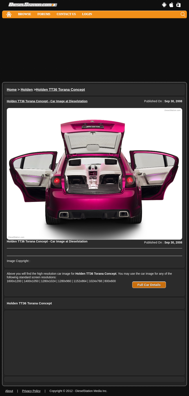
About (9, 391)
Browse (24, 14)
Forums (43, 14)
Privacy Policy (31, 391)
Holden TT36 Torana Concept (60, 90)
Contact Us (66, 14)
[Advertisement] (94, 50)
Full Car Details (149, 285)
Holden (27, 90)
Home (12, 90)
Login (87, 14)
